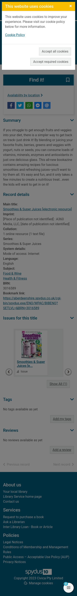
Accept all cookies (55, 51)
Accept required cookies (50, 62)
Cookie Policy (15, 35)
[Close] (70, 6)
